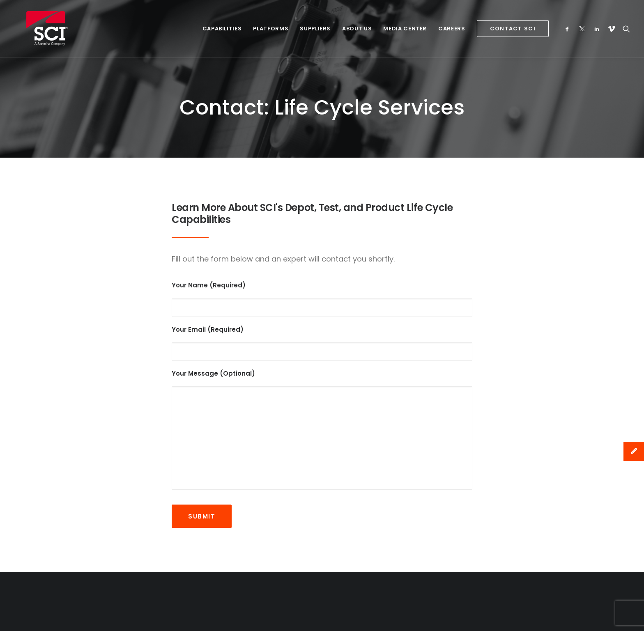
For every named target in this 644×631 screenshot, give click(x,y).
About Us (357, 28)
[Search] (624, 28)
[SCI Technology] (35, 28)
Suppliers (315, 28)
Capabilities (222, 28)
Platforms (270, 28)
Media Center (405, 28)
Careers (451, 28)
